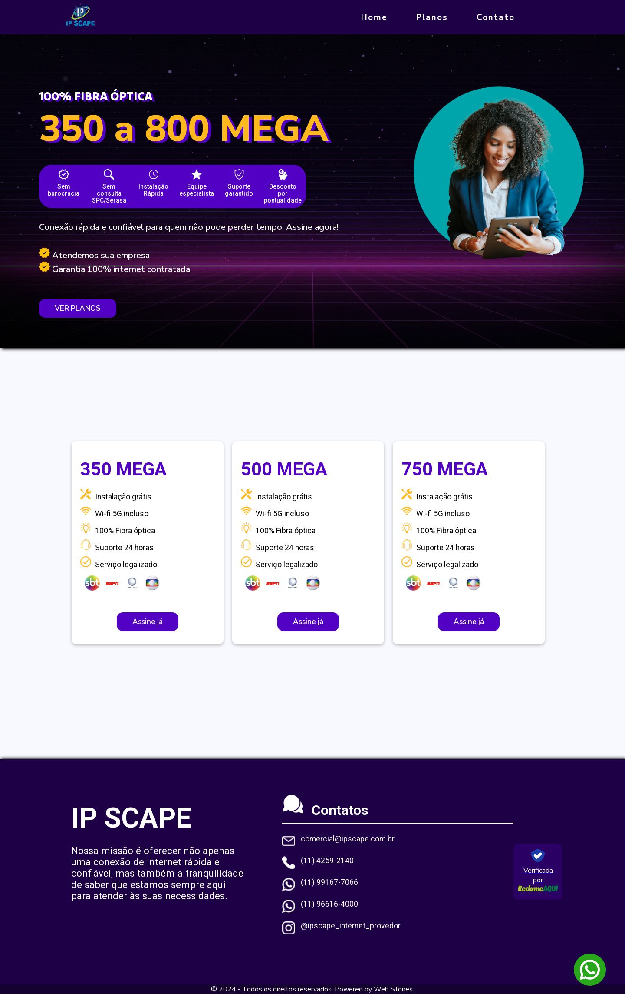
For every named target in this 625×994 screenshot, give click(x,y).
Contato (496, 17)
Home (374, 17)
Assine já (147, 622)
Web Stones (393, 989)
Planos (432, 17)
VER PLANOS (78, 308)
